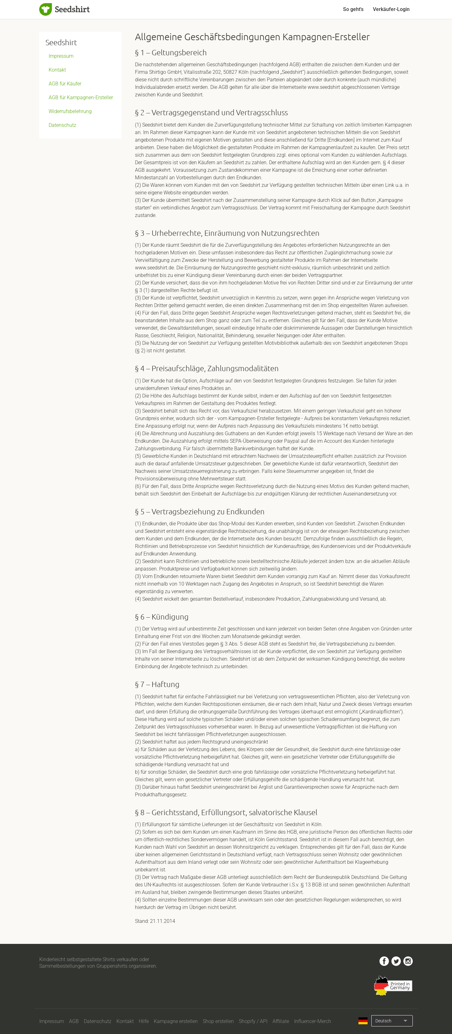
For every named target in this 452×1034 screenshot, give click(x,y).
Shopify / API (253, 1021)
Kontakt (57, 70)
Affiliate (280, 1021)
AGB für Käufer (65, 84)
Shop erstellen (218, 1021)
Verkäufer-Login (391, 9)
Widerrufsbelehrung (70, 111)
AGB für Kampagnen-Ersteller (81, 97)
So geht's (353, 9)
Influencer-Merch (312, 1021)
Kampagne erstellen (176, 1021)
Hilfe (144, 1021)
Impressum (61, 56)
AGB (74, 1021)
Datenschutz (62, 125)
